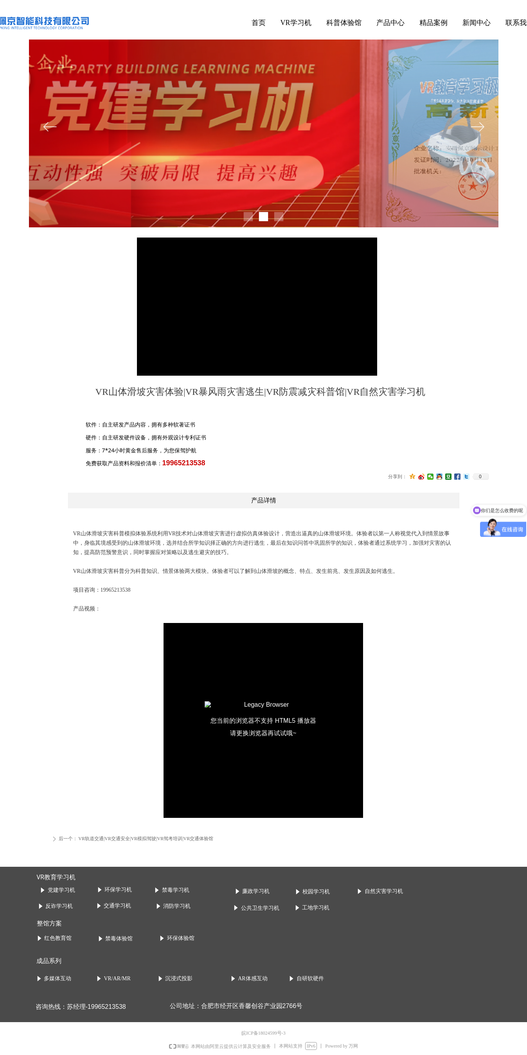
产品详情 (263, 500)
